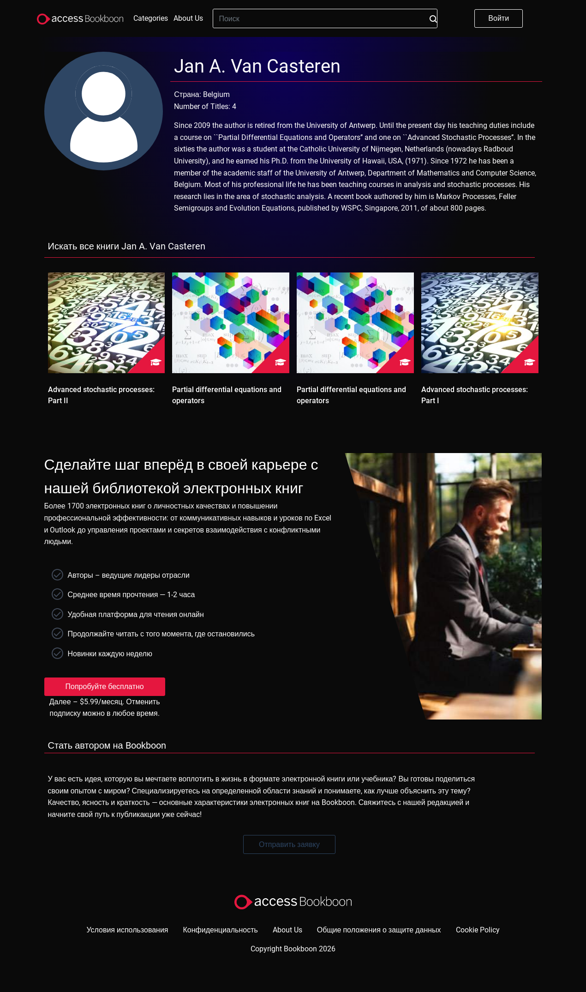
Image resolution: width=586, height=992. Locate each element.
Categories (150, 18)
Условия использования (127, 929)
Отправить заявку (289, 844)
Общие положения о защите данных (379, 929)
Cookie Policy (478, 929)
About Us (188, 18)
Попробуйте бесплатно (105, 686)
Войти (498, 18)
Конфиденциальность (220, 929)
